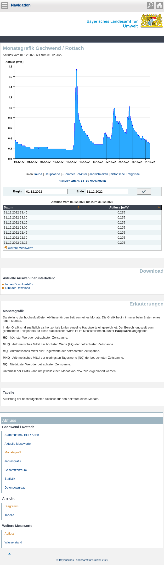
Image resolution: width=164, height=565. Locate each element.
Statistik (10, 478)
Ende (80, 191)
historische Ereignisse (125, 174)
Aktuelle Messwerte (18, 443)
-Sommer (68, 174)
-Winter (82, 174)
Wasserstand (13, 542)
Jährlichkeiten (99, 174)
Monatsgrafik (13, 452)
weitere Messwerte (20, 248)
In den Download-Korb (20, 284)
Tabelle (9, 515)
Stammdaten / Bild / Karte (22, 435)
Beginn (18, 191)
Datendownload (15, 487)
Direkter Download (17, 288)
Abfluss (9, 533)
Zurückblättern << (71, 181)
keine (38, 174)
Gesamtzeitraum (16, 470)
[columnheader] (42, 207)
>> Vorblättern (96, 181)
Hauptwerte (52, 174)
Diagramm (11, 506)
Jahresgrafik (13, 461)
